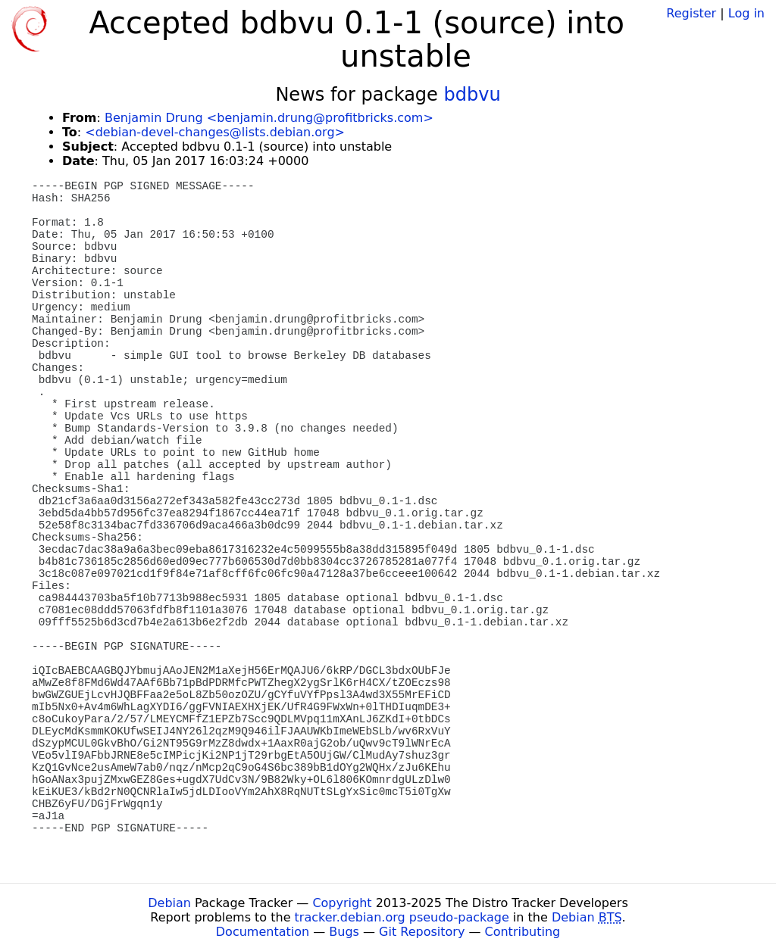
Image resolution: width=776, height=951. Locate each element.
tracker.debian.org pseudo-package (402, 917)
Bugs (344, 931)
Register (691, 13)
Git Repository (422, 931)
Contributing (523, 931)
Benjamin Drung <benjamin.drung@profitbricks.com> (269, 118)
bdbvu (471, 94)
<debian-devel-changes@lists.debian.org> (215, 132)
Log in (746, 13)
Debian (169, 903)
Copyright (341, 903)
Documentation (262, 931)
